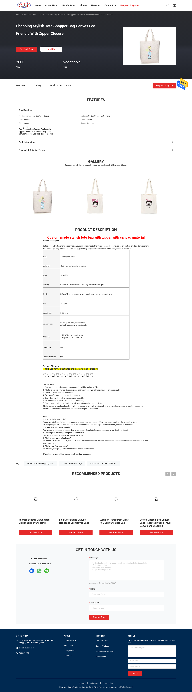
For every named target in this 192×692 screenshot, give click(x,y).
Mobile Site (94, 683)
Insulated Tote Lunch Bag (105, 651)
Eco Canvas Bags (40, 14)
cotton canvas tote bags (72, 463)
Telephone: (95, 602)
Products (27, 14)
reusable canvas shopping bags (40, 463)
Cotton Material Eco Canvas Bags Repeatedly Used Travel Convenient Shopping (155, 522)
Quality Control (69, 651)
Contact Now (99, 617)
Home (18, 14)
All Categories (101, 656)
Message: (94, 558)
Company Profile (70, 640)
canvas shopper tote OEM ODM (103, 463)
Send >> (135, 673)
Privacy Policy (108, 683)
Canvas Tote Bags (102, 646)
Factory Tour (68, 645)
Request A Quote (164, 85)
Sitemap (82, 683)
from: (92, 589)
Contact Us (68, 656)
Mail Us (51, 49)
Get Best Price (26, 49)
